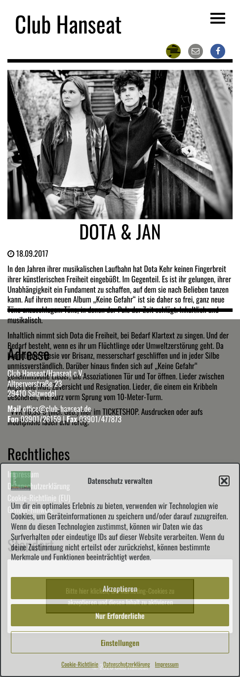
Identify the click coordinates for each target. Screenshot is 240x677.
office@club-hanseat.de (57, 408)
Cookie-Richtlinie (79, 664)
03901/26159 (40, 419)
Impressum (167, 664)
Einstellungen (120, 642)
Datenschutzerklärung (126, 664)
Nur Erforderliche (120, 615)
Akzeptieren (120, 588)
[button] (224, 481)
